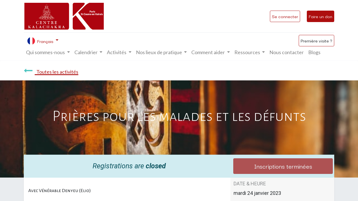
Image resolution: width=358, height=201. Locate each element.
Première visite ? (316, 40)
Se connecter (285, 16)
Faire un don (320, 16)
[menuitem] (286, 52)
